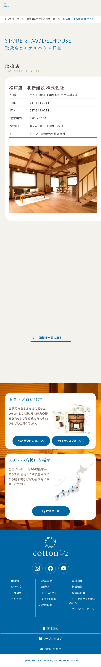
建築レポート (49, 605)
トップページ (12, 19)
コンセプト (17, 599)
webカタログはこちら (70, 440)
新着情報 (77, 586)
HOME (15, 580)
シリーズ (16, 586)
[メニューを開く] (95, 6)
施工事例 (46, 580)
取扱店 (45, 586)
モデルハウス (49, 593)
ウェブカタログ (52, 639)
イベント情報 (49, 599)
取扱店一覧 (53, 511)
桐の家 (18, 593)
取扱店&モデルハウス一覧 (41, 19)
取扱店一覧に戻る (50, 337)
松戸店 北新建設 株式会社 (47, 134)
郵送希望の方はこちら (31, 440)
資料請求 (52, 628)
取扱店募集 (78, 593)
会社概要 (77, 580)
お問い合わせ (52, 649)
